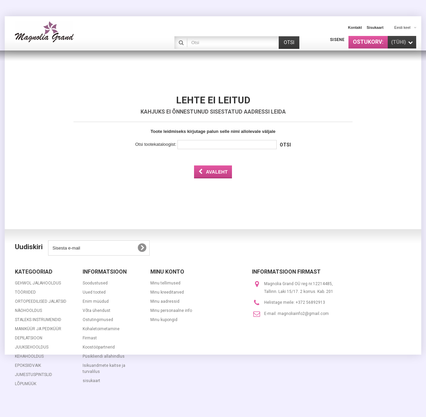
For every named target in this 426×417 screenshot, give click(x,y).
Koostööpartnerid (99, 347)
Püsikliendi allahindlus (104, 356)
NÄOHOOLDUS (28, 310)
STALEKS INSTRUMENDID (38, 319)
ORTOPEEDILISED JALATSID (40, 301)
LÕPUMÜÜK (25, 383)
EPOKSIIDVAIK (28, 365)
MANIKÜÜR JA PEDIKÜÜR (38, 328)
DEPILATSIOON (28, 338)
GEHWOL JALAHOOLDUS (38, 283)
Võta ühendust (96, 310)
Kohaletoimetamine (101, 328)
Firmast (90, 338)
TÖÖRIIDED (25, 292)
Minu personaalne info (171, 310)
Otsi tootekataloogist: (155, 144)
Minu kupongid (163, 319)
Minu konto (167, 272)
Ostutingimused (98, 319)
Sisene (337, 39)
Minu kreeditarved (167, 292)
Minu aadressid (164, 301)
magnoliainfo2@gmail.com (303, 313)
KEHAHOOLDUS (29, 356)
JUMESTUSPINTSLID (33, 374)
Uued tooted (94, 292)
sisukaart (375, 27)
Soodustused (95, 283)
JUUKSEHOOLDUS (31, 347)
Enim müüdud (96, 301)
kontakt (355, 27)
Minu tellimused (165, 283)
